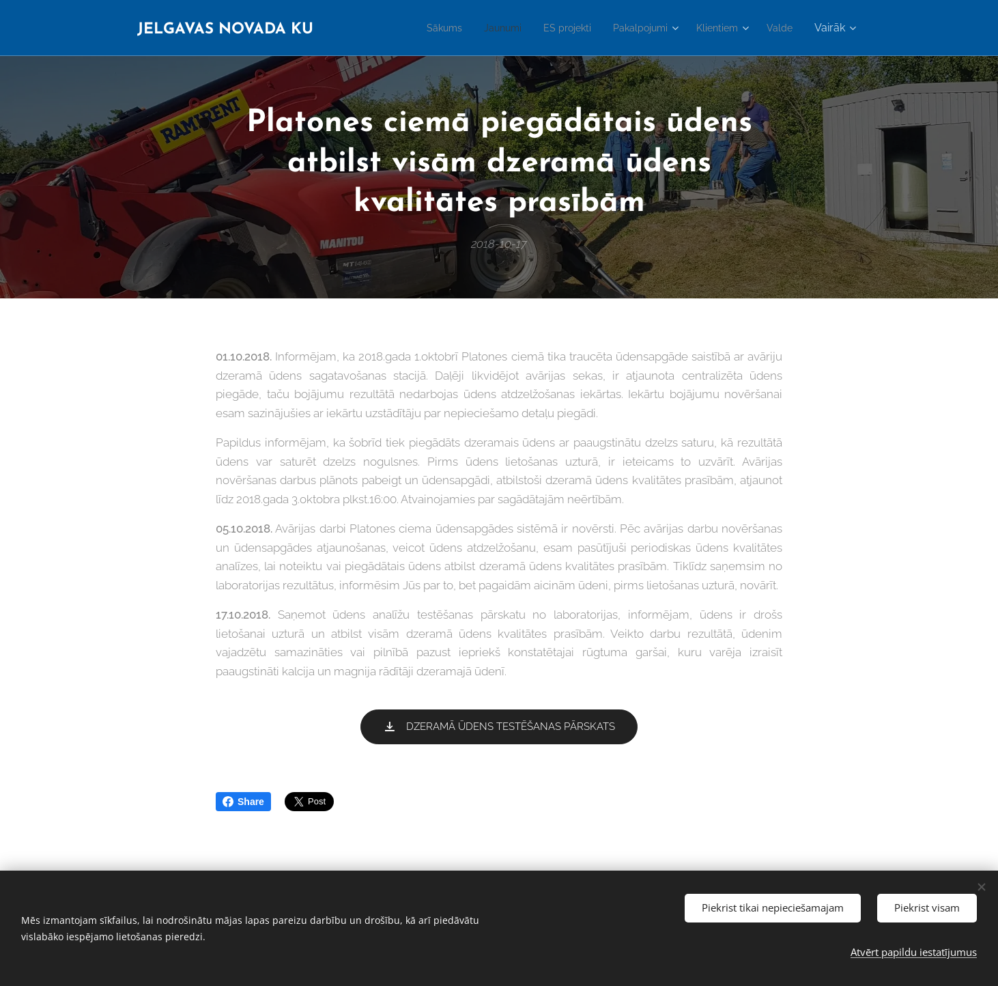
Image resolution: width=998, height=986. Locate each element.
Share (243, 801)
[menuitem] (418, 28)
